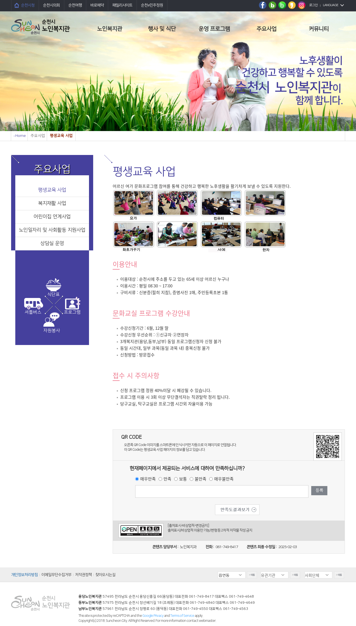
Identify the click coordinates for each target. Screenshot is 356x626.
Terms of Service (182, 616)
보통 (183, 479)
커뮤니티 (319, 29)
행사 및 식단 (162, 29)
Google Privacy (153, 616)
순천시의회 (51, 5)
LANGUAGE (330, 5)
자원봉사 (51, 330)
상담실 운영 (52, 243)
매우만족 (148, 479)
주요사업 (266, 29)
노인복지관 (109, 29)
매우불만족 (224, 479)
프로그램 (72, 312)
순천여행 (75, 5)
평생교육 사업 (52, 190)
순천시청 (27, 5)
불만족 (200, 479)
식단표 (53, 294)
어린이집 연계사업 (52, 217)
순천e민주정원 (152, 5)
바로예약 (97, 5)
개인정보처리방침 (24, 575)
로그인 (313, 5)
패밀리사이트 (122, 5)
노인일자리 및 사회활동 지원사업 (52, 230)
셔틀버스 (33, 312)
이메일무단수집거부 (56, 575)
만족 (167, 479)
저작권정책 (83, 575)
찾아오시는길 (105, 575)
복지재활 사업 (52, 203)
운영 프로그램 (214, 29)
